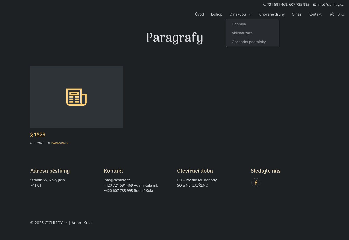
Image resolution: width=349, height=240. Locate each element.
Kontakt (315, 14)
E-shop (216, 14)
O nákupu (240, 14)
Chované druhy (272, 14)
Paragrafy (59, 143)
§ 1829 (37, 135)
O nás (296, 14)
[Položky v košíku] (332, 14)
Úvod (199, 14)
